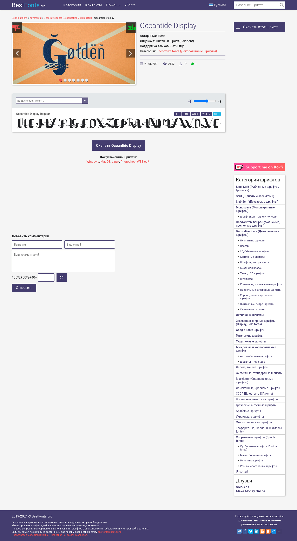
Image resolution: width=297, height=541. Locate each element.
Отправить (24, 287)
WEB (216, 114)
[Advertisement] (118, 197)
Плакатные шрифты (252, 240)
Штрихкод (246, 278)
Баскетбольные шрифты (255, 455)
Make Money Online (250, 491)
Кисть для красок (251, 267)
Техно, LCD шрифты (252, 273)
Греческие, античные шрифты (256, 405)
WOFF (195, 114)
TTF (178, 114)
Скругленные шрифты (251, 341)
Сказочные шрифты (252, 309)
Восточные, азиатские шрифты (257, 399)
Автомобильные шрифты (256, 356)
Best (28, 5)
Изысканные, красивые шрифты (258, 388)
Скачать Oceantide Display (118, 145)
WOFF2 (206, 114)
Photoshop (128, 161)
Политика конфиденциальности (69, 535)
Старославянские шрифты (254, 422)
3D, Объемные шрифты (254, 251)
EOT (186, 114)
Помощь (113, 5)
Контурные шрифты (252, 256)
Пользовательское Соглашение (30, 535)
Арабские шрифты (248, 411)
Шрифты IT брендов (252, 361)
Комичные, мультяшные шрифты (261, 284)
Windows (92, 161)
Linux (115, 161)
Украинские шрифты (250, 416)
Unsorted (242, 471)
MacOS (105, 161)
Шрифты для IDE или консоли (258, 216)
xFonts (130, 5)
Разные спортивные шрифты (258, 466)
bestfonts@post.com (109, 531)
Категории (72, 5)
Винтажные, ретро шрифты (257, 304)
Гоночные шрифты (252, 460)
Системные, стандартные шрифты (259, 373)
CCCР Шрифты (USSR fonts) (254, 393)
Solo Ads (242, 487)
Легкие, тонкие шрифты (252, 367)
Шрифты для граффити (254, 262)
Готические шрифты (249, 335)
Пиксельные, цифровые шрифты (260, 289)
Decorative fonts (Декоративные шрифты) (187, 51)
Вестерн (245, 245)
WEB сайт (144, 161)
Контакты (93, 5)
